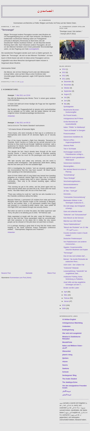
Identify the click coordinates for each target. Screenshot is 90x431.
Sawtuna (65, 368)
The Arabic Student (69, 379)
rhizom (65, 362)
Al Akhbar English (69, 319)
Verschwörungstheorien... (72, 181)
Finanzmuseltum (69, 134)
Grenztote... (68, 194)
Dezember (68, 82)
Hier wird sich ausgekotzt (72, 333)
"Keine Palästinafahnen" (72, 224)
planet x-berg (67, 355)
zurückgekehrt (34, 49)
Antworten (11, 116)
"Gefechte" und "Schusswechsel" (75, 215)
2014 (64, 69)
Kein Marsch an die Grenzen (74, 218)
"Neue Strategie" (69, 178)
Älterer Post (51, 273)
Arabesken (66, 326)
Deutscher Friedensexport (73, 238)
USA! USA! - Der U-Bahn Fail (74, 265)
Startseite (29, 273)
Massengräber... (69, 166)
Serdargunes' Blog (69, 375)
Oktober (67, 88)
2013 (64, 72)
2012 (64, 76)
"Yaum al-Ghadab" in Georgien (74, 130)
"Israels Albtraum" (70, 188)
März (66, 295)
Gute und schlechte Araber (73, 211)
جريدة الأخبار (66, 391)
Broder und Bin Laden (71, 288)
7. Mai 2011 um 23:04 (22, 95)
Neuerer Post (6, 273)
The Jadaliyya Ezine (69, 382)
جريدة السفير (66, 395)
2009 (64, 308)
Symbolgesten (69, 107)
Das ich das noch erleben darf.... (75, 256)
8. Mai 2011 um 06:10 (22, 123)
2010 (64, 305)
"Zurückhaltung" (69, 175)
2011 (64, 79)
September (68, 91)
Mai (65, 104)
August (66, 94)
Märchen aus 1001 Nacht (72, 221)
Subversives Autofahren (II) (73, 137)
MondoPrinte (67, 342)
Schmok (65, 372)
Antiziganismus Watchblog (72, 323)
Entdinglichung (68, 330)
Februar (67, 298)
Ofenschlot (66, 351)
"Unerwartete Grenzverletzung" (74, 197)
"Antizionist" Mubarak (71, 268)
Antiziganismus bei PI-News (73, 118)
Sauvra (65, 365)
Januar (66, 301)
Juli (65, 97)
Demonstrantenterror (71, 184)
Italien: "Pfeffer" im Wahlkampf (74, 127)
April (66, 292)
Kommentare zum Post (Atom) (20, 278)
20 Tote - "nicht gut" (70, 191)
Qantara (65, 358)
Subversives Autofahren (72, 163)
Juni (65, 101)
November (68, 85)
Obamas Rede (69, 145)
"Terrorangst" (68, 253)
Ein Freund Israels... (71, 115)
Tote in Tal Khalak (70, 149)
